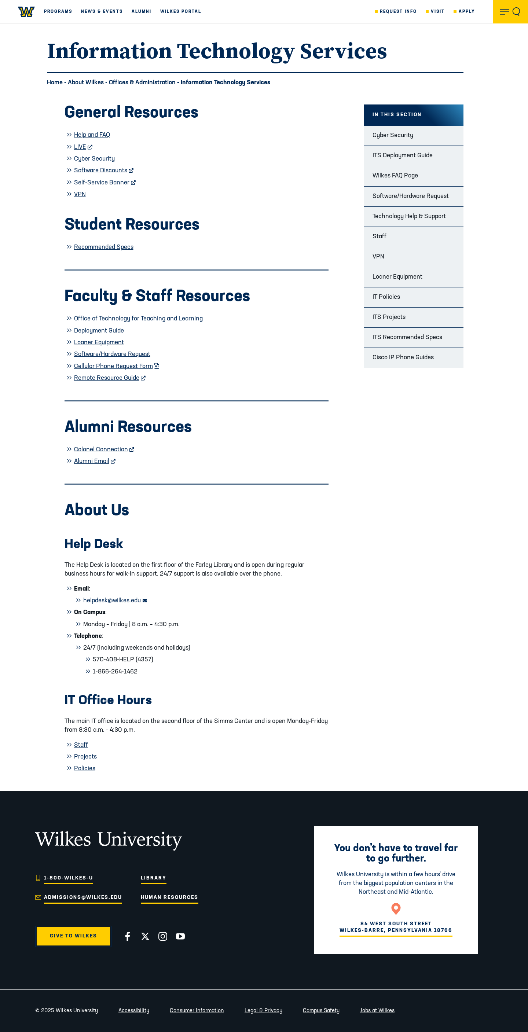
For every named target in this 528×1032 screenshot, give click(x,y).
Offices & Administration (142, 83)
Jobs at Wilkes (377, 1011)
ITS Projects (389, 317)
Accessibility (133, 1011)
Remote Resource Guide (110, 378)
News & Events (102, 12)
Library (153, 878)
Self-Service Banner (105, 183)
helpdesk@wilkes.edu (115, 601)
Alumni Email (95, 461)
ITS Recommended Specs (407, 337)
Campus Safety (321, 1011)
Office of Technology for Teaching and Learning (138, 319)
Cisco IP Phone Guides (403, 358)
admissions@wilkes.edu (83, 897)
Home (55, 83)
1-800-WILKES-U (68, 878)
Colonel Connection (104, 450)
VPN (378, 257)
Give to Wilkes (73, 936)
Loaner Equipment (397, 277)
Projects (85, 757)
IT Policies (386, 297)
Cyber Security (393, 135)
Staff (379, 237)
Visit (438, 12)
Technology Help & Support (409, 216)
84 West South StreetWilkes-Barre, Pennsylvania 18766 (396, 927)
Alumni (141, 12)
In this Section (397, 115)
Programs (58, 12)
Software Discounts (104, 171)
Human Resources (169, 897)
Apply (467, 12)
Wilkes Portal (180, 12)
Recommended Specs (103, 247)
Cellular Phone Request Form (116, 366)
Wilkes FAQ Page (395, 176)
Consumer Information (197, 1011)
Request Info (398, 12)
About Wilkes (86, 83)
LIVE (83, 147)
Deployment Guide (99, 331)
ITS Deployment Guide (403, 156)
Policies (84, 768)
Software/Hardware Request (411, 196)
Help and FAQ (92, 135)
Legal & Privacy (263, 1011)
